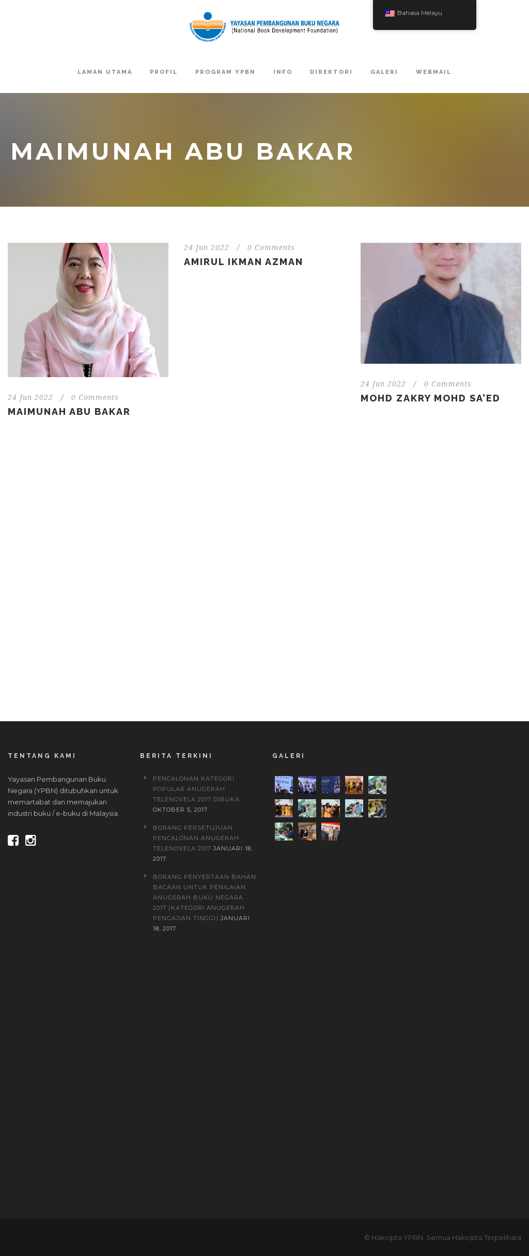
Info (282, 72)
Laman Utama (104, 72)
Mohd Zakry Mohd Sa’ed (431, 398)
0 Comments (95, 397)
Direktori (331, 72)
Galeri (384, 72)
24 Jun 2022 (30, 397)
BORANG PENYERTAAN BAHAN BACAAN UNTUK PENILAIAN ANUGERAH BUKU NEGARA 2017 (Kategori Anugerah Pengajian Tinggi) (204, 897)
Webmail (434, 72)
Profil (164, 72)
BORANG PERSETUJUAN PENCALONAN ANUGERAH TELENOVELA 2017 (196, 838)
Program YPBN (225, 72)
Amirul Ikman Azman (243, 261)
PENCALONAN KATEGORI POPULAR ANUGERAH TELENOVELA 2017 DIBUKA (196, 789)
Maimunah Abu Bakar (69, 411)
